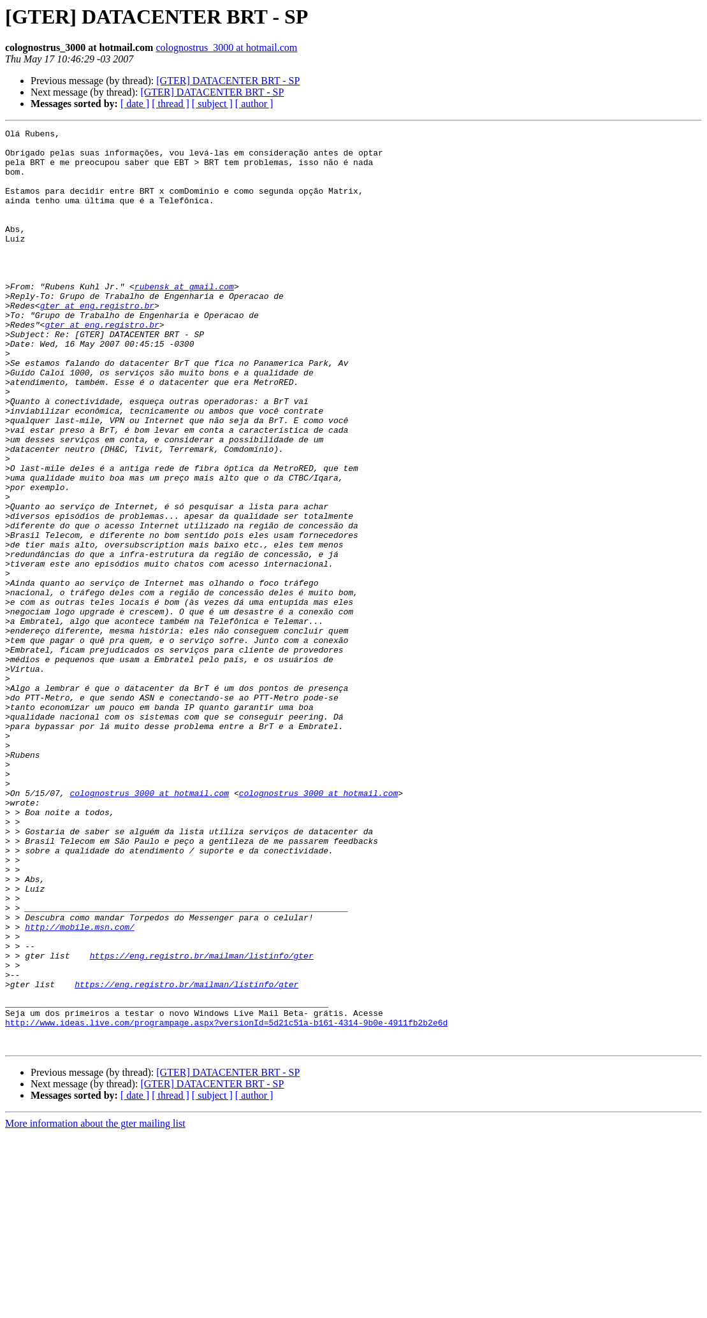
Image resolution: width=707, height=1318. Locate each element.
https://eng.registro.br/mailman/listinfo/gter (202, 1121)
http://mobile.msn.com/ (80, 1087)
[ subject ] (212, 103)
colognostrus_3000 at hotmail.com (226, 47)
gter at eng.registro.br (97, 341)
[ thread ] (170, 103)
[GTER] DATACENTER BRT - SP (228, 80)
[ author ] (254, 103)
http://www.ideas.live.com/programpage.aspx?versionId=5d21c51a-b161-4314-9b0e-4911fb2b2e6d (226, 1202)
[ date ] (134, 103)
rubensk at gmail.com (184, 318)
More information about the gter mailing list (95, 1306)
